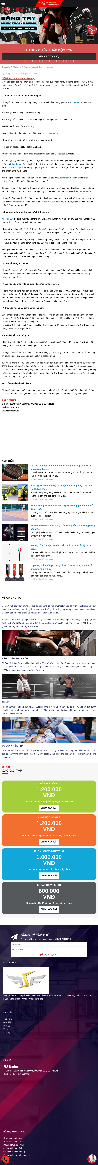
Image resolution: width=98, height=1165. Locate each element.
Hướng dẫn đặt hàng (12, 1138)
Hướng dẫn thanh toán (13, 1141)
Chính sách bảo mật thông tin (16, 1155)
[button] (21, 61)
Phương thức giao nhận (14, 1145)
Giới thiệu (7, 1022)
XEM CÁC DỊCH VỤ (49, 56)
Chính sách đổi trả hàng (14, 1152)
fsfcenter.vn (77, 102)
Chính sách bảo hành (12, 1148)
